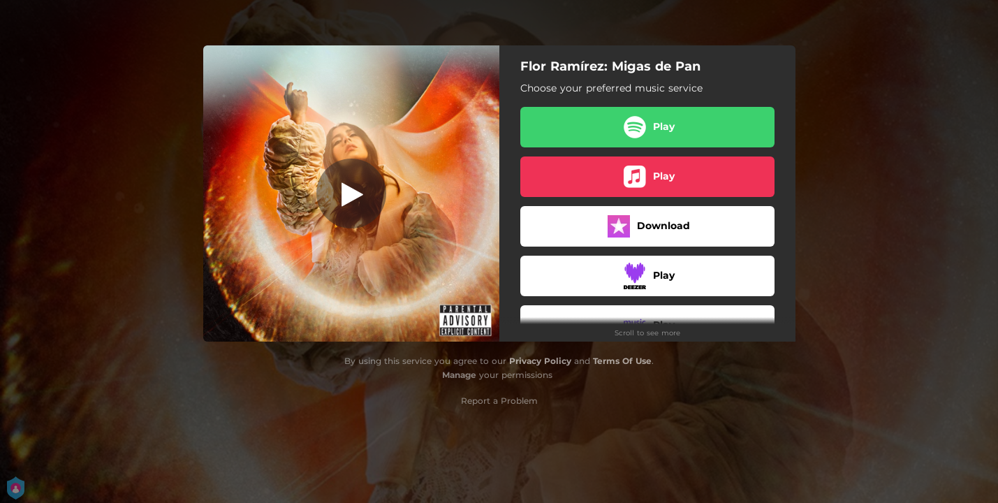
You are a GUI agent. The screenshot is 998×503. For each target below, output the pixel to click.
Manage (459, 375)
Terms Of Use (622, 361)
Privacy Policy (540, 361)
